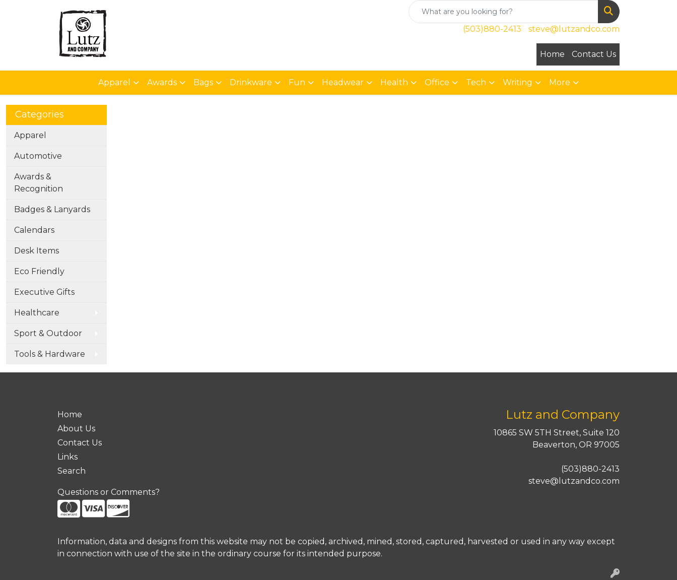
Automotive (38, 156)
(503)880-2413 (492, 29)
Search (71, 471)
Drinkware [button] (251, 82)
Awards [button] (162, 82)
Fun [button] (297, 82)
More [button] (559, 82)
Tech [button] (476, 82)
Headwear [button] (343, 82)
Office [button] (437, 82)
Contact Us (594, 54)
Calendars (34, 230)
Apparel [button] (114, 82)
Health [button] (394, 82)
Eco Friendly (39, 271)
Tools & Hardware (49, 354)
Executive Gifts (44, 292)
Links (67, 457)
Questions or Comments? (108, 492)
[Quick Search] (503, 11)
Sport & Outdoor (48, 333)
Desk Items (36, 250)
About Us (76, 428)
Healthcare (36, 312)
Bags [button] (203, 82)
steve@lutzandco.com (574, 29)
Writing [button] (517, 82)
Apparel (30, 135)
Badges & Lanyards (52, 209)
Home (552, 54)
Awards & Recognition (38, 183)
